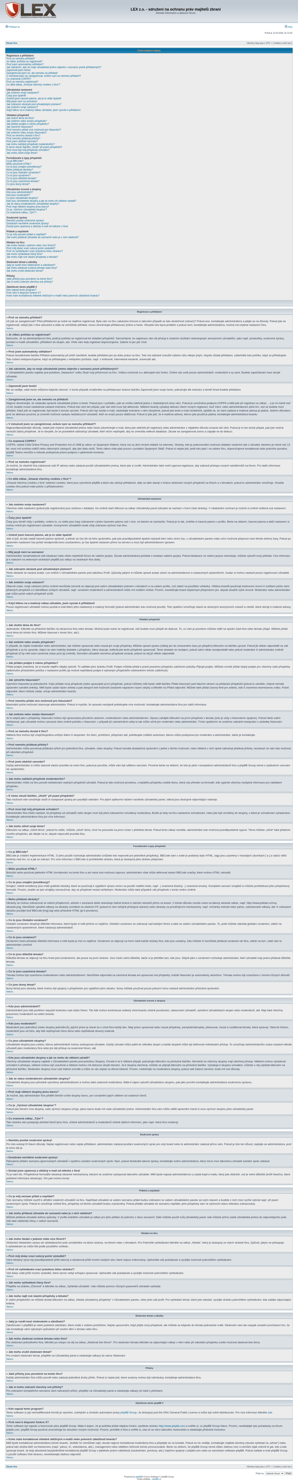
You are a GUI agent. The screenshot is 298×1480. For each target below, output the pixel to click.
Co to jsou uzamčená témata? (22, 181)
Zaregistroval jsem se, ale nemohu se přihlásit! (32, 73)
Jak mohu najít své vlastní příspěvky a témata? (32, 256)
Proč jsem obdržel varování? (22, 141)
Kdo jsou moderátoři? (18, 195)
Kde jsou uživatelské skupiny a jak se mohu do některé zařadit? (41, 200)
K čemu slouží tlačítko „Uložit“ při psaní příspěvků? (34, 147)
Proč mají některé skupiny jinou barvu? (27, 206)
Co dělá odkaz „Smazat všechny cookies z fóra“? (33, 84)
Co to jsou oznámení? (18, 175)
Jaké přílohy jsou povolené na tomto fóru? (29, 278)
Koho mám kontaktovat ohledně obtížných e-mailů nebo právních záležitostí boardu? (53, 295)
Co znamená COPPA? (18, 78)
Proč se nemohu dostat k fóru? (23, 135)
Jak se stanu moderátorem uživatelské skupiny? (32, 203)
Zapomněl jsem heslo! (18, 70)
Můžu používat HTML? (18, 163)
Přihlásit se (13, 27)
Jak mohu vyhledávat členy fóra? (24, 254)
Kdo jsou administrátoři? (19, 192)
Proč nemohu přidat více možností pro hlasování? (33, 129)
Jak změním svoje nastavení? (22, 92)
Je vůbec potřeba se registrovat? (24, 61)
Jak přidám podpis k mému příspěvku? (27, 123)
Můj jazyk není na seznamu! (21, 101)
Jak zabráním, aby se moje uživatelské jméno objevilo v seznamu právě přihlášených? (53, 67)
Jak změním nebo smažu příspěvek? (26, 121)
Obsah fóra (11, 43)
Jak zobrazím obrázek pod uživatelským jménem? (33, 104)
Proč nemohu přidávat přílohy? (23, 138)
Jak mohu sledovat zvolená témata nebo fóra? (31, 267)
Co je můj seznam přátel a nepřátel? (26, 234)
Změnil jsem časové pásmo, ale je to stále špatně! (33, 98)
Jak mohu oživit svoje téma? (22, 152)
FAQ (288, 27)
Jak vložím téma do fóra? (20, 118)
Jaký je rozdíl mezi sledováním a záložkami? (30, 265)
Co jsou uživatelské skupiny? (22, 198)
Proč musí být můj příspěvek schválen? (28, 150)
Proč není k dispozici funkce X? (23, 292)
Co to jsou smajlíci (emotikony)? (24, 166)
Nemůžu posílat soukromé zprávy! (25, 220)
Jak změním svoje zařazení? (22, 107)
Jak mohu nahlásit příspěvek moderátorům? (30, 144)
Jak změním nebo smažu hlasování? (26, 132)
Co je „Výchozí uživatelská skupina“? (26, 209)
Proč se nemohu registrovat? (22, 81)
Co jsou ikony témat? (18, 184)
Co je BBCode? (15, 161)
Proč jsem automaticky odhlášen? (24, 64)
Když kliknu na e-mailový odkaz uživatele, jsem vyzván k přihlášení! (43, 110)
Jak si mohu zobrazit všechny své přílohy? (29, 281)
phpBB (139, 1476)
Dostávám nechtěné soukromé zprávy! (27, 223)
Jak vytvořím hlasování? (19, 126)
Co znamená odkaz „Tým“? (21, 212)
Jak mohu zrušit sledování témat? (24, 270)
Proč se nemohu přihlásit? (20, 58)
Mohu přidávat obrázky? (19, 169)
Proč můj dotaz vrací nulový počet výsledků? (30, 248)
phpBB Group (128, 1412)
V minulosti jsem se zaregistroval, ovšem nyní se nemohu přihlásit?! (43, 75)
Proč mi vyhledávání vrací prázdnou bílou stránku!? (34, 251)
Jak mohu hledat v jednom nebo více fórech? (31, 245)
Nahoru (9, 328)
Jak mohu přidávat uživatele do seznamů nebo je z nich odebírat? (42, 237)
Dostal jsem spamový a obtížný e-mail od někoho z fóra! (37, 226)
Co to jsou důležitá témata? (21, 178)
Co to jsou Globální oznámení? (23, 172)
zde (270, 1412)
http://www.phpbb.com (172, 1425)
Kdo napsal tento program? (21, 289)
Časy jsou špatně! (16, 95)
